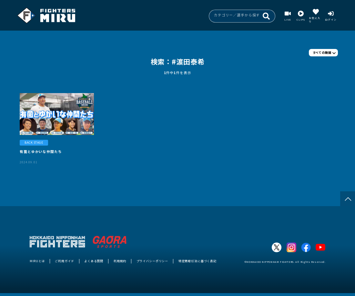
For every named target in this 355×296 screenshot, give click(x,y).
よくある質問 (93, 261)
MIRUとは (37, 261)
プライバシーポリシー (152, 261)
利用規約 (120, 261)
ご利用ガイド (64, 261)
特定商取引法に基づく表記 (197, 261)
